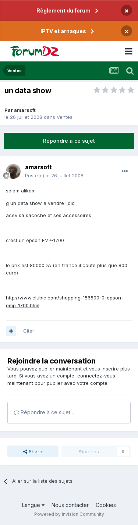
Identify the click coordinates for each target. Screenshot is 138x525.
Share (32, 451)
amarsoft (25, 110)
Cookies (106, 505)
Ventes (64, 117)
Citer (28, 331)
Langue (33, 505)
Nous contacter (70, 505)
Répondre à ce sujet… (44, 412)
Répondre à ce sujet (69, 141)
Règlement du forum (63, 10)
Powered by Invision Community (69, 514)
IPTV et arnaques (63, 31)
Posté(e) (54, 175)
